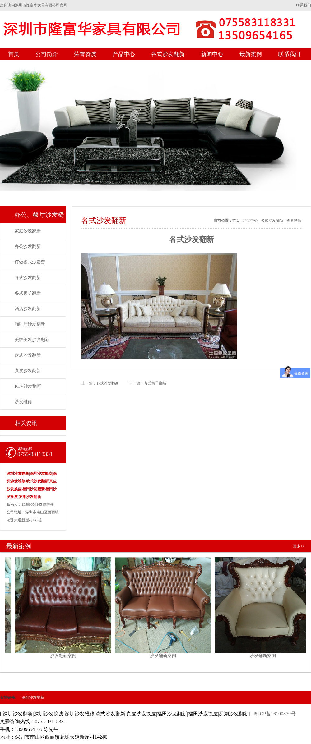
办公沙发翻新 (28, 246)
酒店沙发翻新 (28, 308)
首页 (13, 54)
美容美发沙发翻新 (32, 339)
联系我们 (303, 5)
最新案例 (250, 54)
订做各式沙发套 (30, 262)
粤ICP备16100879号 (274, 713)
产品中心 (124, 54)
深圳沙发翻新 (33, 697)
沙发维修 (23, 401)
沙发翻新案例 (65, 605)
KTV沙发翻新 (28, 386)
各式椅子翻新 (28, 293)
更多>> (299, 546)
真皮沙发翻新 (28, 370)
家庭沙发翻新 (28, 231)
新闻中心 (212, 54)
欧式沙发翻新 (28, 355)
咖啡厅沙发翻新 (30, 324)
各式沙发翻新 (168, 54)
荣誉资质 (85, 54)
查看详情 (293, 220)
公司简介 (46, 54)
